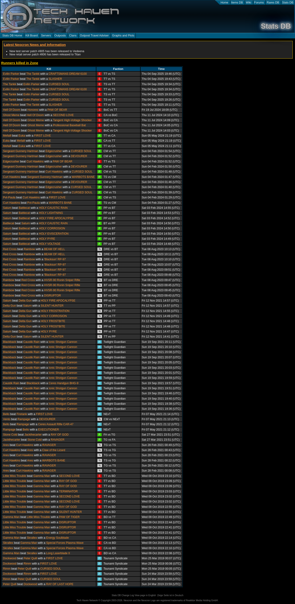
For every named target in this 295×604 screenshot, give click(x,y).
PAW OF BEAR (57, 109)
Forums (259, 2)
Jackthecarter (33, 434)
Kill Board (31, 35)
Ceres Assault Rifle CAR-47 (56, 424)
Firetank (22, 414)
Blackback (9, 342)
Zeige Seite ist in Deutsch (170, 595)
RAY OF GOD (59, 434)
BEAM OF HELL (54, 249)
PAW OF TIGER (69, 517)
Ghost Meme (11, 115)
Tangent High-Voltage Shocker (72, 120)
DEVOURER (79, 156)
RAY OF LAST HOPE (60, 584)
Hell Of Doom (11, 109)
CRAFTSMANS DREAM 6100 (68, 73)
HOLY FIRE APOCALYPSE (56, 218)
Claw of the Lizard (53, 450)
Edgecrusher (53, 151)
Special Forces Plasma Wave (64, 542)
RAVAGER (57, 439)
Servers (46, 35)
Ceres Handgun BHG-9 (63, 383)
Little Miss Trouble (14, 476)
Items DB (237, 2)
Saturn (7, 207)
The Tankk (32, 73)
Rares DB (273, 2)
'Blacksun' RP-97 (55, 259)
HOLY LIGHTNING (51, 213)
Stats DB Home (12, 35)
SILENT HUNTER (52, 305)
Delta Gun (25, 300)
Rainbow (29, 249)
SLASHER (55, 79)
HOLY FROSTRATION (55, 311)
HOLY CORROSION (52, 228)
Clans (73, 35)
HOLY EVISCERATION (53, 233)
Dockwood (9, 558)
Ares (6, 445)
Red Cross (10, 249)
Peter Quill (30, 558)
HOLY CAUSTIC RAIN (53, 207)
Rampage (24, 419)
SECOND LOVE (63, 115)
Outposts (60, 35)
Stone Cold (10, 434)
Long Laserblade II (58, 553)
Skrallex (32, 537)
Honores (32, 109)
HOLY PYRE (47, 238)
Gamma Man (41, 476)
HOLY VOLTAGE (49, 243)
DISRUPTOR (52, 295)
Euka (21, 135)
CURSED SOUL (59, 84)
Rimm (27, 563)
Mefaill (7, 135)
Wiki (248, 2)
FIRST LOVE (42, 135)
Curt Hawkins (35, 161)
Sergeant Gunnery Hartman (20, 151)
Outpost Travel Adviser (94, 35)
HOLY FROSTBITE (53, 321)
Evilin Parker (11, 73)
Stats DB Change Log (123, 595)
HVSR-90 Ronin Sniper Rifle (62, 280)
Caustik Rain (31, 342)
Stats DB (287, 2)
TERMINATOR (68, 491)
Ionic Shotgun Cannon (63, 342)
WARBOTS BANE (83, 177)
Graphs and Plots (123, 35)
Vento (6, 419)
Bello (6, 414)
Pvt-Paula (9, 197)
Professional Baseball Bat (69, 125)
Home (224, 2)
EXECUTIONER (48, 429)
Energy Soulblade (57, 537)
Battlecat (24, 207)
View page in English (145, 595)
